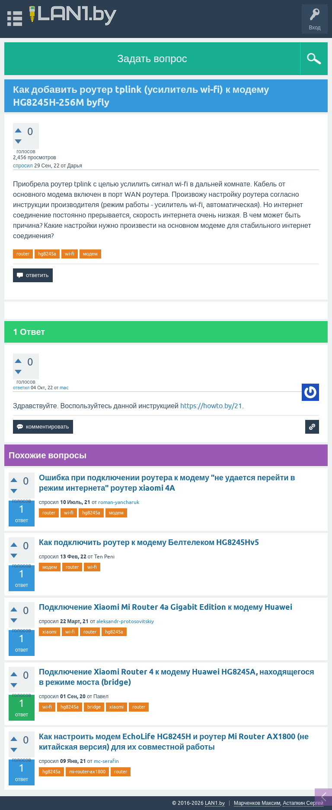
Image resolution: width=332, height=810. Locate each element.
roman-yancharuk (118, 502)
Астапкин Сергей (303, 803)
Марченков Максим (257, 803)
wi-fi (69, 253)
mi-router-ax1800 (87, 771)
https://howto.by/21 (211, 406)
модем (90, 253)
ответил (21, 387)
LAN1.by (215, 803)
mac (64, 387)
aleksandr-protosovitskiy (125, 621)
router (22, 253)
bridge (94, 706)
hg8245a (47, 253)
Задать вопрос (152, 58)
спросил (23, 166)
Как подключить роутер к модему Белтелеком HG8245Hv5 (149, 542)
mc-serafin (106, 761)
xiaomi (49, 631)
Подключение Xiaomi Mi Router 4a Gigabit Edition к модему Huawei (165, 606)
